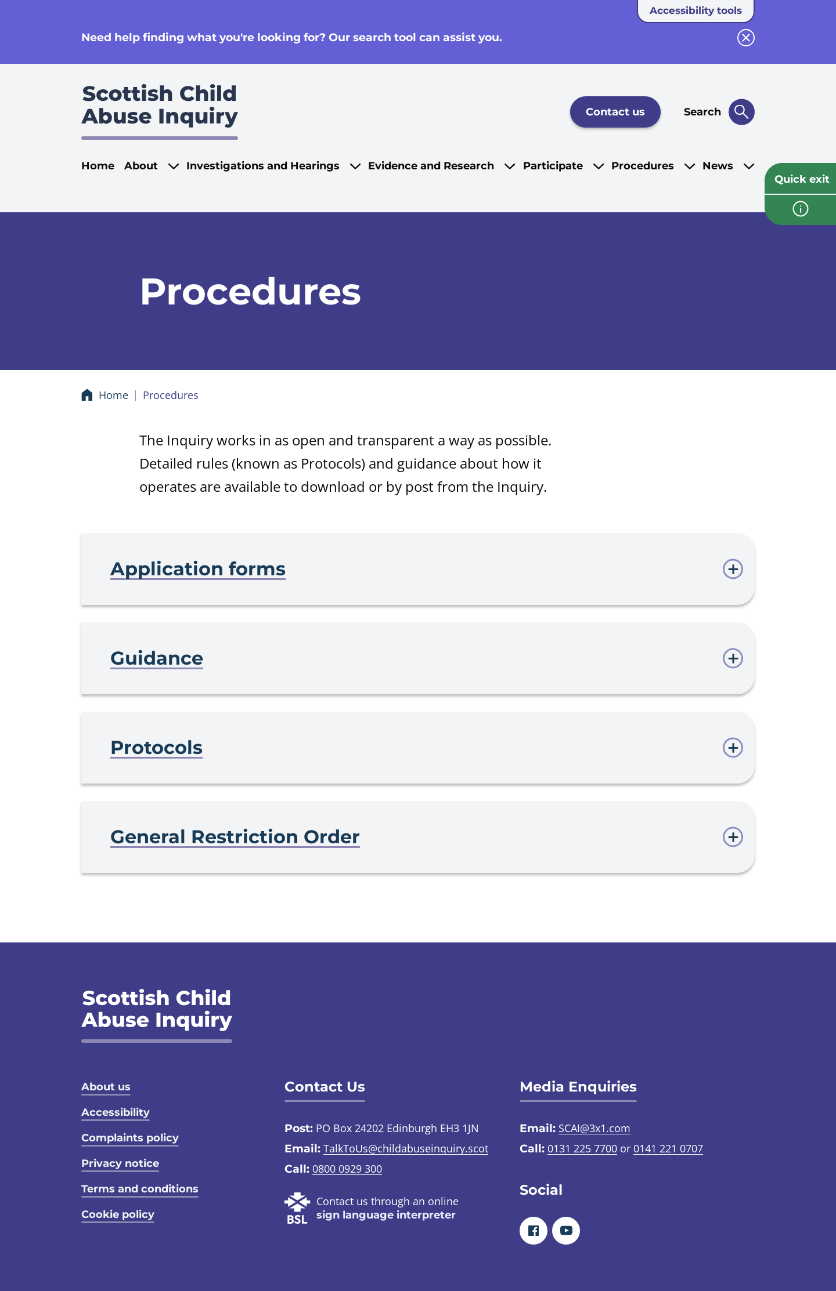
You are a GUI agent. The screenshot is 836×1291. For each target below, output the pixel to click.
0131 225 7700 (582, 1148)
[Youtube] (566, 1231)
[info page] (800, 210)
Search (702, 112)
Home (97, 165)
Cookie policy (117, 1214)
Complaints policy (130, 1138)
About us (106, 1086)
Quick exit (802, 179)
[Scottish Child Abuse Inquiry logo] (159, 112)
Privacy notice (120, 1163)
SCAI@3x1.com (594, 1128)
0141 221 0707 (668, 1148)
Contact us (615, 112)
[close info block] (746, 37)
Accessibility (115, 1112)
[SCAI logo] (156, 1016)
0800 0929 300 (347, 1169)
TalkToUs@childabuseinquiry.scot (405, 1148)
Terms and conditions (140, 1189)
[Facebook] (533, 1231)
